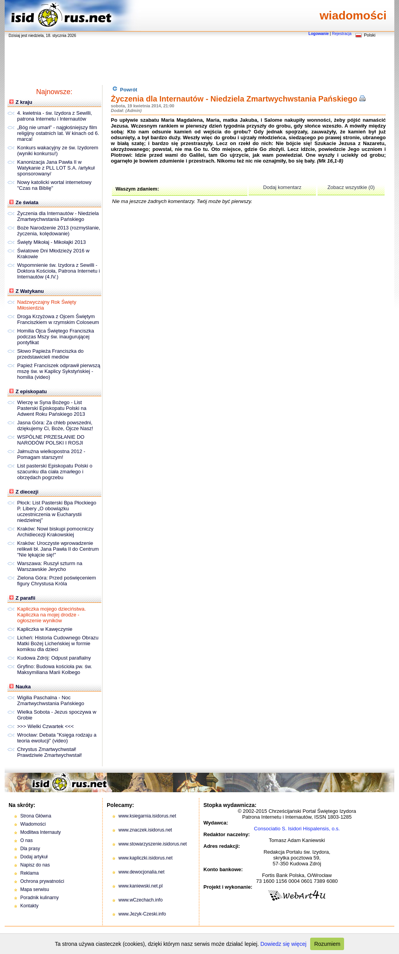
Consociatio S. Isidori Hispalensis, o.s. (297, 828)
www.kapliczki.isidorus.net (145, 858)
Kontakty (29, 905)
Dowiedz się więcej (283, 944)
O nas (26, 840)
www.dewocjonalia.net (141, 872)
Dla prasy (30, 848)
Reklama (29, 873)
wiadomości (353, 15)
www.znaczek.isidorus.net (145, 830)
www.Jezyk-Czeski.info (142, 914)
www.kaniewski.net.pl (140, 886)
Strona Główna (35, 816)
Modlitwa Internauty (40, 832)
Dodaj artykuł (34, 856)
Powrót (125, 89)
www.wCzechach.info (140, 900)
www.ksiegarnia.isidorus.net (147, 816)
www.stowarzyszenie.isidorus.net (152, 844)
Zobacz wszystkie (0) (350, 187)
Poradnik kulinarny (39, 897)
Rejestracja (341, 34)
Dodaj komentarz (282, 187)
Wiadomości (33, 824)
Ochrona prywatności (42, 881)
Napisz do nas (35, 865)
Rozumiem (327, 944)
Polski (369, 35)
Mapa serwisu (34, 889)
